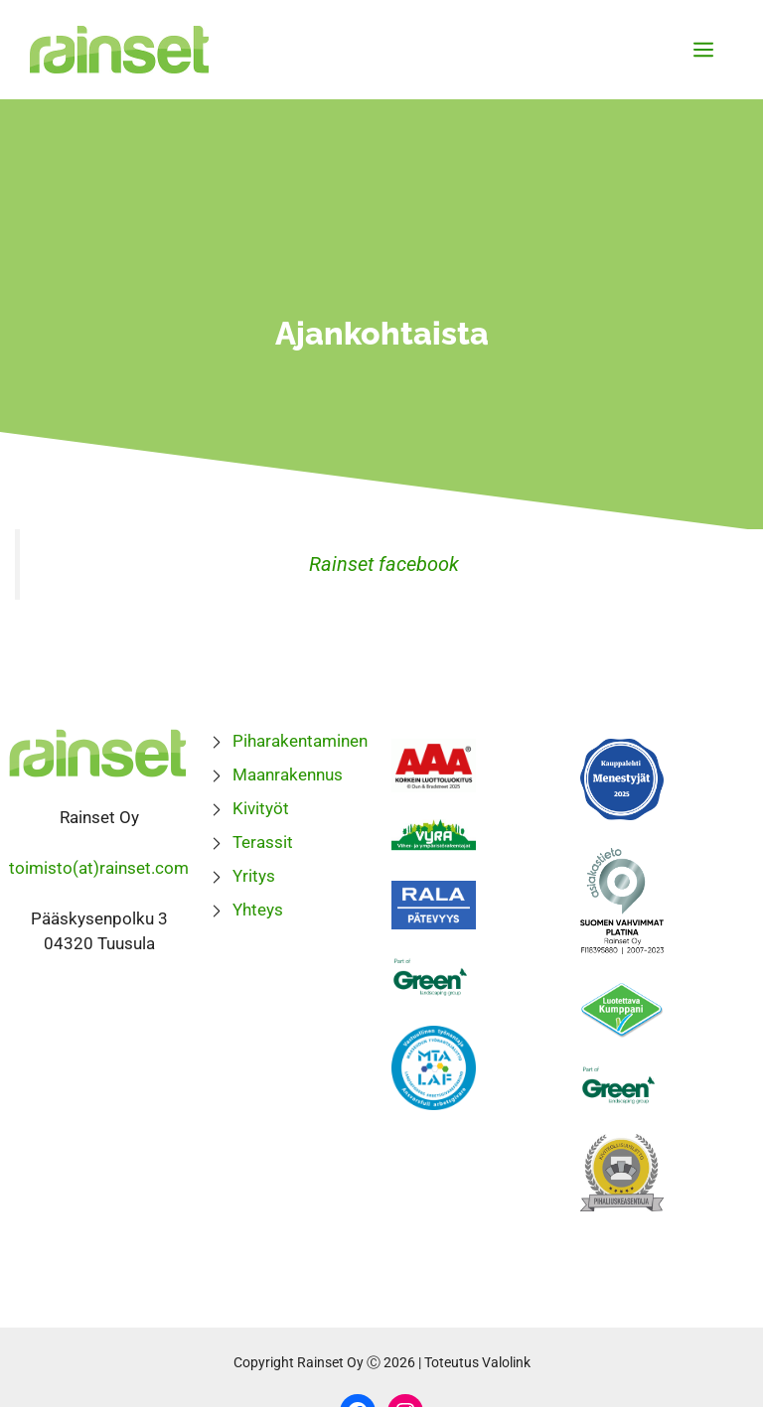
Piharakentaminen (300, 741)
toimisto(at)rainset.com (99, 868)
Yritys (253, 876)
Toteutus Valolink (477, 1362)
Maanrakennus (287, 774)
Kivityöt (260, 808)
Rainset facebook (384, 564)
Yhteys (257, 909)
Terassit (262, 842)
